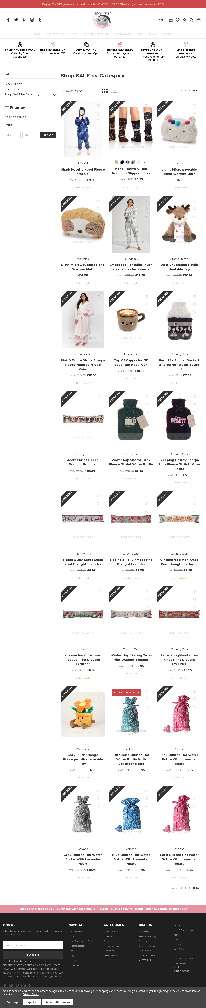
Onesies (108, 936)
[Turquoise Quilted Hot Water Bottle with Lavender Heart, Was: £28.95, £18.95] (131, 714)
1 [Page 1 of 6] (167, 90)
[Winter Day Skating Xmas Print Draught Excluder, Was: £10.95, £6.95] (131, 614)
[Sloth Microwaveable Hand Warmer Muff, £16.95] (83, 224)
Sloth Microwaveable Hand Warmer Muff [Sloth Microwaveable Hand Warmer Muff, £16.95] (83, 267)
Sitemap (74, 965)
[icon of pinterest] (24, 20)
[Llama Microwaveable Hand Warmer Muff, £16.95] (179, 129)
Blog (153, 34)
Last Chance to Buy (96, 34)
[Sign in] (184, 19)
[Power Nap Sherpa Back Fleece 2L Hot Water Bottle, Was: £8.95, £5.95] (131, 419)
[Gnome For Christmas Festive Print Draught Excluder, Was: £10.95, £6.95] (83, 614)
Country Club (147, 946)
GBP (162, 20)
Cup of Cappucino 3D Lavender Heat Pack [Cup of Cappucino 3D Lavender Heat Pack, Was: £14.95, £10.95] (131, 362)
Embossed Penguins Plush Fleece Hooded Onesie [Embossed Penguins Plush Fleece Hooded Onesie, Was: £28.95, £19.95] (131, 267)
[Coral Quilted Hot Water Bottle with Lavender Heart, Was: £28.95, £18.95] (179, 814)
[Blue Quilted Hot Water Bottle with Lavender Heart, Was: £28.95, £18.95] (131, 814)
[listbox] (79, 91)
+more (144, 162)
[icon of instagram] (32, 20)
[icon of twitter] (16, 20)
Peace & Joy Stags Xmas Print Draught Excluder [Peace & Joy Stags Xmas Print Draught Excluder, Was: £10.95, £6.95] (83, 562)
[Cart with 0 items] (198, 19)
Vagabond (145, 951)
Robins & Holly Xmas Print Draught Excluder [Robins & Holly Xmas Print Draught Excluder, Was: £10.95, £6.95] (131, 562)
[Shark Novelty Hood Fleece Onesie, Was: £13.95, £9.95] (83, 129)
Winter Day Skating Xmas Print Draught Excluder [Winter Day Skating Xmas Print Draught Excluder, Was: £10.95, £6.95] (131, 657)
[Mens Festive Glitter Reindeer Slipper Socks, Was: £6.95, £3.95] (131, 129)
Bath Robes (111, 932)
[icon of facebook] (8, 20)
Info (141, 34)
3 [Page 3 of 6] (176, 90)
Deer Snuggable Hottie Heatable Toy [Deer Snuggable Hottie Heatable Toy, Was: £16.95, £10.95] (179, 267)
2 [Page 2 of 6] (172, 90)
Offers (167, 34)
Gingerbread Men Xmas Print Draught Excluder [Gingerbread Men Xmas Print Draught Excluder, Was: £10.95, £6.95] (179, 562)
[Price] (30, 126)
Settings (12, 1002)
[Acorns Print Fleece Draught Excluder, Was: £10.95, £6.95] (83, 419)
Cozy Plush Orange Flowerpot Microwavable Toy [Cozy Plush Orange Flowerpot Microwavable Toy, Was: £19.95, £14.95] (83, 759)
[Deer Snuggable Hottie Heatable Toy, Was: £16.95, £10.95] (179, 224)
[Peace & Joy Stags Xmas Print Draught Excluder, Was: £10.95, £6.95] (83, 519)
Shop (37, 34)
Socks (107, 941)
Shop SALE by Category (22, 94)
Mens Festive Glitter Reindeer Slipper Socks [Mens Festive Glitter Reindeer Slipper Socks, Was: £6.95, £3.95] (131, 171)
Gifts (73, 34)
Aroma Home (147, 955)
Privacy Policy (31, 994)
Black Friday (13, 84)
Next (196, 90)
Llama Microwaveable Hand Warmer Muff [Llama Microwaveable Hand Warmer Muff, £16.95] (179, 172)
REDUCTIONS (124, 34)
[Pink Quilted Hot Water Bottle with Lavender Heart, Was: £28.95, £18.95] (179, 714)
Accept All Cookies (57, 1002)
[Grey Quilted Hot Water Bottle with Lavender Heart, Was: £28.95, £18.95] (83, 814)
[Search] (191, 19)
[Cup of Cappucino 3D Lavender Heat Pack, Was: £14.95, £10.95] (131, 319)
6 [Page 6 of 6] (189, 90)
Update (48, 135)
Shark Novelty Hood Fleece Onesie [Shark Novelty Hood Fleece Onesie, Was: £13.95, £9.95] (83, 172)
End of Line (12, 89)
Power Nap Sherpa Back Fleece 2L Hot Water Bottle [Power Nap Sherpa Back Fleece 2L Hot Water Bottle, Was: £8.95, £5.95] (131, 462)
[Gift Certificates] (170, 19)
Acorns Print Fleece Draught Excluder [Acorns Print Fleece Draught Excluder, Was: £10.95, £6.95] (83, 462)
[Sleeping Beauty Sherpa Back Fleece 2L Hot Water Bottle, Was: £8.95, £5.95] (179, 419)
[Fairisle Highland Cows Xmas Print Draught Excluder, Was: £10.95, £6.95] (179, 614)
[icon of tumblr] (40, 20)
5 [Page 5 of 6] (185, 90)
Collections (55, 34)
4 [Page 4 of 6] (180, 90)
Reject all (32, 1002)
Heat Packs (110, 955)
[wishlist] (177, 19)
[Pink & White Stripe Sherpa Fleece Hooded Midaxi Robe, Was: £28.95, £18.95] (83, 319)
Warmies (144, 932)
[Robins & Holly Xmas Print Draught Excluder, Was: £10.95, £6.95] (131, 519)
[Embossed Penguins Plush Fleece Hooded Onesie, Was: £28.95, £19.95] (131, 224)
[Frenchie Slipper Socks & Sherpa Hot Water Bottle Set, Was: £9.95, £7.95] (179, 319)
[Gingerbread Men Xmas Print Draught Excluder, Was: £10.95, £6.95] (179, 519)
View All (145, 960)
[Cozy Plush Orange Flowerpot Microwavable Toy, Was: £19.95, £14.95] (83, 714)
